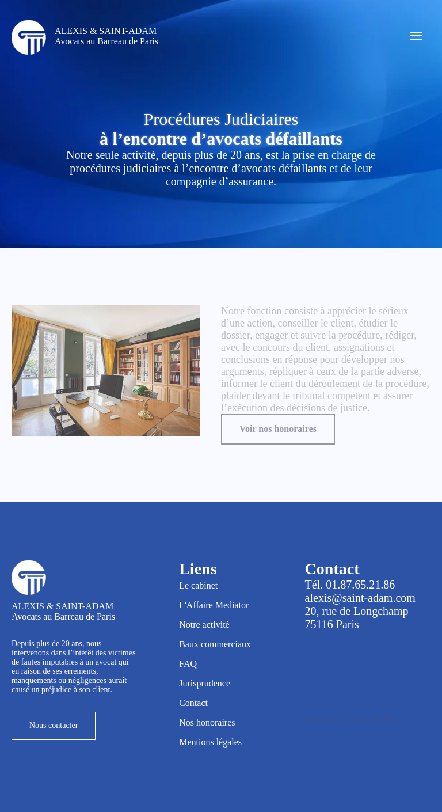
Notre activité (204, 624)
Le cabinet (198, 585)
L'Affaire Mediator (214, 605)
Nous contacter (53, 725)
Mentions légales (210, 742)
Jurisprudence (204, 683)
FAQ (188, 664)
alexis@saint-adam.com (360, 597)
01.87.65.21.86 (360, 584)
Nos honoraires (207, 722)
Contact (193, 703)
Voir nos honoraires (278, 429)
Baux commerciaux (215, 644)
